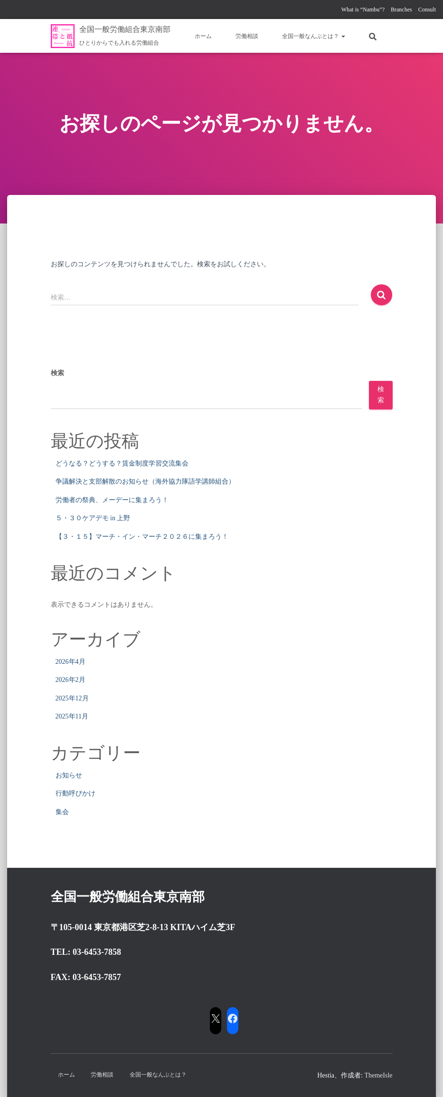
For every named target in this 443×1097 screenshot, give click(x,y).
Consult (427, 9)
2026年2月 (70, 679)
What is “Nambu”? (363, 9)
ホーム (203, 36)
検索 (57, 373)
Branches (401, 9)
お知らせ (69, 775)
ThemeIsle (378, 1075)
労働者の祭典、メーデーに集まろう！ (112, 500)
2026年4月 (70, 661)
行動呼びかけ (75, 793)
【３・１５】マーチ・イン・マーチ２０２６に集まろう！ (142, 536)
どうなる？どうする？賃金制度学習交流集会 (122, 463)
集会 (62, 811)
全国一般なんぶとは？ (313, 36)
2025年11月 (72, 716)
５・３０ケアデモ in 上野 (93, 518)
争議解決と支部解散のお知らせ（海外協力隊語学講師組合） (145, 481)
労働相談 (247, 36)
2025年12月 (72, 698)
